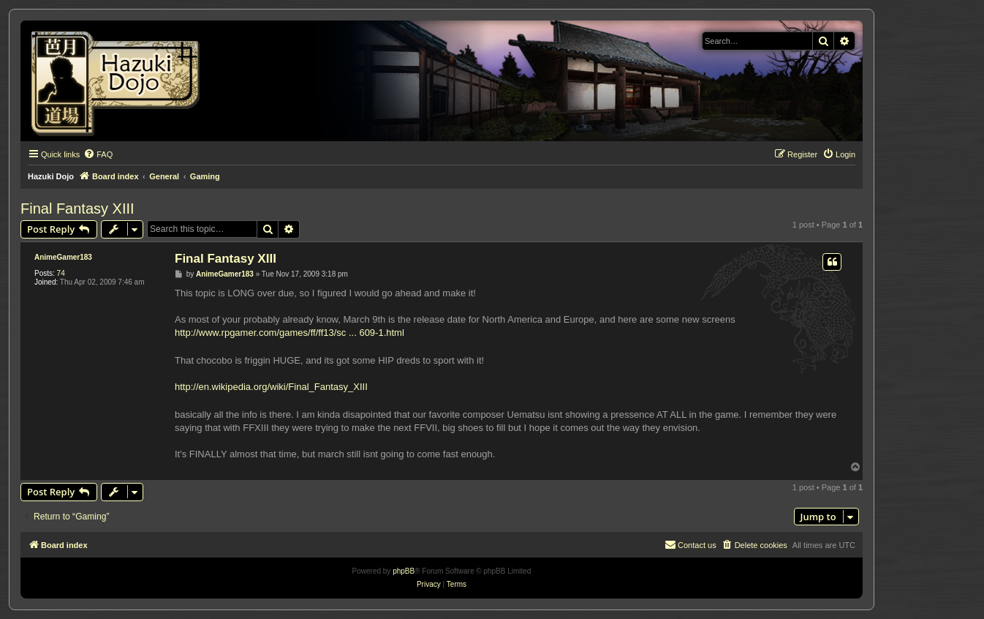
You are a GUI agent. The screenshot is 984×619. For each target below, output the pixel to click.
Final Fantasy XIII (77, 208)
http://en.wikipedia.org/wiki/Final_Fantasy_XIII (271, 386)
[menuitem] (98, 154)
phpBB (404, 571)
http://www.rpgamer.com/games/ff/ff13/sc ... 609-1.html (289, 332)
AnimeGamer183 (63, 257)
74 (61, 273)
